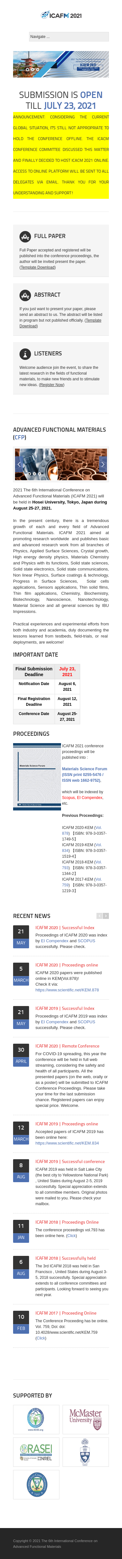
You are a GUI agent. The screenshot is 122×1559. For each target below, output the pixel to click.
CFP (20, 438)
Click (71, 1236)
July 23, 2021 (70, 106)
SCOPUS (86, 940)
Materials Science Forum (84, 769)
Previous (19, 464)
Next (103, 464)
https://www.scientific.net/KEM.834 (67, 1143)
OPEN (91, 95)
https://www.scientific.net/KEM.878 (67, 990)
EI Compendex (54, 940)
